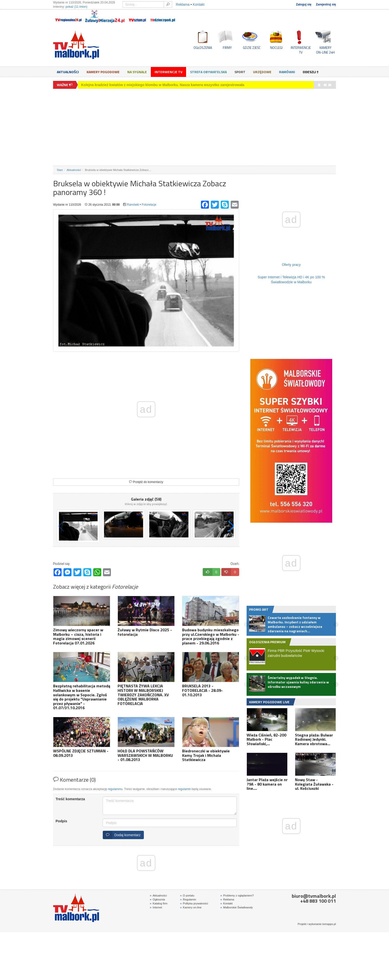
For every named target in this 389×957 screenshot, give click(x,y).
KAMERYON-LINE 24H (325, 50)
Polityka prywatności (194, 903)
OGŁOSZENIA (203, 47)
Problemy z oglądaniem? (237, 895)
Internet (156, 907)
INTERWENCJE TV (301, 50)
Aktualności (68, 71)
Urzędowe (262, 71)
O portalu (187, 895)
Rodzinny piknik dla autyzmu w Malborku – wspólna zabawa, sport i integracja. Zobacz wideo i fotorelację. (168, 85)
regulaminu (115, 789)
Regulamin (188, 899)
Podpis (61, 821)
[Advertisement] (194, 127)
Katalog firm (158, 903)
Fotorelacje (149, 204)
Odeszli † (311, 71)
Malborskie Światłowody (236, 907)
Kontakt (198, 4)
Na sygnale (137, 71)
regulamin (184, 789)
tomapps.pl (329, 924)
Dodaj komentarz (122, 835)
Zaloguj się (303, 4)
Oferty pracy (291, 265)
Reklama (183, 4)
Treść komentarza (70, 799)
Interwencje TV (168, 71)
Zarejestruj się (326, 4)
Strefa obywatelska (208, 71)
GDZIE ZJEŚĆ (251, 47)
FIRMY (227, 47)
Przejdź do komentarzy (146, 482)
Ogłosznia (157, 899)
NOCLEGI (276, 47)
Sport (239, 71)
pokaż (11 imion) (76, 6)
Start (60, 169)
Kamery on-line (190, 907)
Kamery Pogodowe (103, 71)
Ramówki (287, 71)
